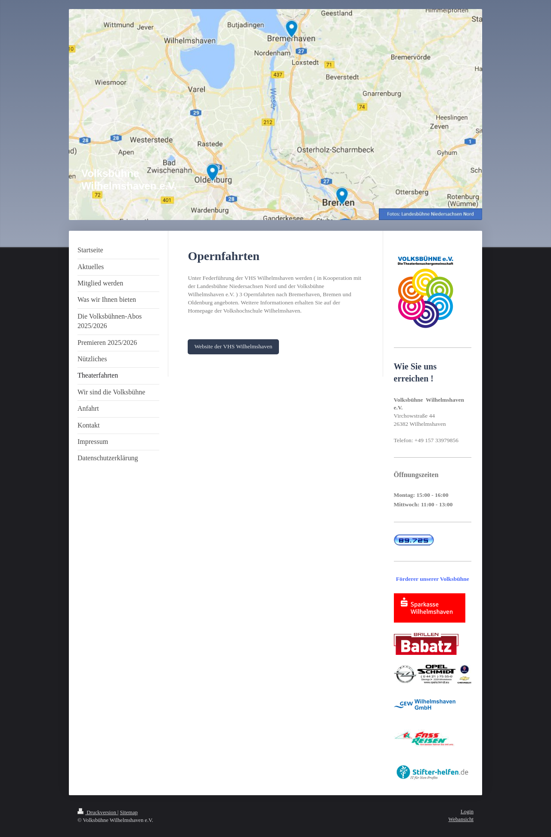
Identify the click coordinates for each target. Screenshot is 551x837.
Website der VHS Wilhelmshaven (233, 346)
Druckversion (97, 812)
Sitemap (129, 812)
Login (467, 812)
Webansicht (461, 819)
